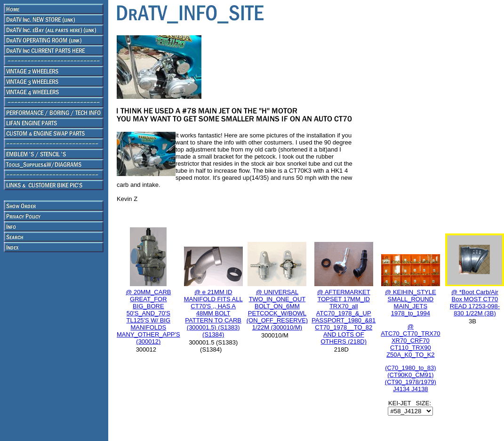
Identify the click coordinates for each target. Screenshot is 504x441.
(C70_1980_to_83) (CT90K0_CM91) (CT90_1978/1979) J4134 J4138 (410, 378)
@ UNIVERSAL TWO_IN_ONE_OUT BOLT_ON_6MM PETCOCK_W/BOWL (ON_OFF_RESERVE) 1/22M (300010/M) (277, 310)
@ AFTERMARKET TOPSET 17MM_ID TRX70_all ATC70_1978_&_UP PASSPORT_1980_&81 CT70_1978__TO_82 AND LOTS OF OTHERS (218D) (344, 317)
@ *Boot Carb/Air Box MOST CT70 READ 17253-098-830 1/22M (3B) (475, 303)
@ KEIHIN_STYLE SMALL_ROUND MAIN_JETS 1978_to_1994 (410, 323)
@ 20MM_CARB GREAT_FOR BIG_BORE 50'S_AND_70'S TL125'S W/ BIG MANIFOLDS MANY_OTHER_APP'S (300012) (148, 317)
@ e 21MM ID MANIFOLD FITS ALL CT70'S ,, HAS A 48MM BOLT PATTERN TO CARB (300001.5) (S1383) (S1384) (213, 313)
